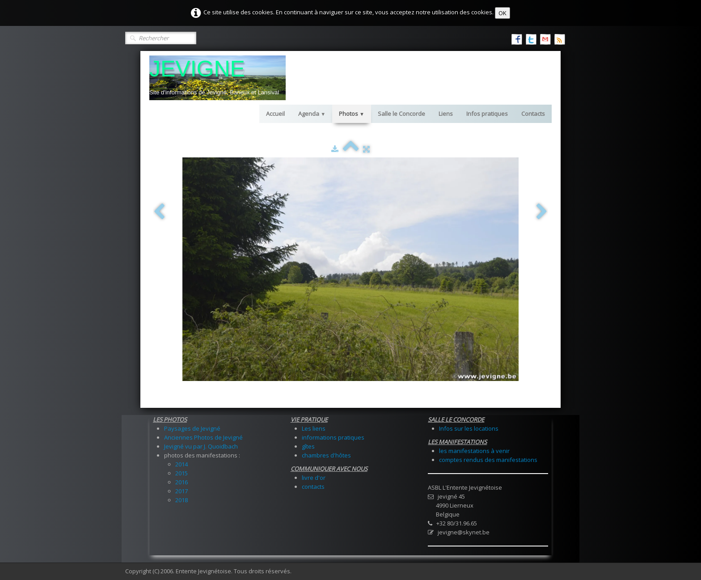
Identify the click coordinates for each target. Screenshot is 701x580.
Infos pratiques (487, 114)
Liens (446, 114)
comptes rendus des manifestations (488, 460)
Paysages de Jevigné (192, 428)
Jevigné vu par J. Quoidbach (201, 446)
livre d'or (313, 478)
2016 (181, 482)
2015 (181, 473)
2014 (181, 464)
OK (502, 13)
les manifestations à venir (474, 451)
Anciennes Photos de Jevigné (203, 437)
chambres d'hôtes (326, 455)
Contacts (533, 114)
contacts (313, 487)
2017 (181, 491)
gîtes (308, 446)
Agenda (311, 114)
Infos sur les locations (468, 428)
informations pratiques (333, 437)
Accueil (275, 114)
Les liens (313, 428)
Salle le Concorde (401, 114)
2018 (181, 500)
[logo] (217, 77)
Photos (351, 114)
